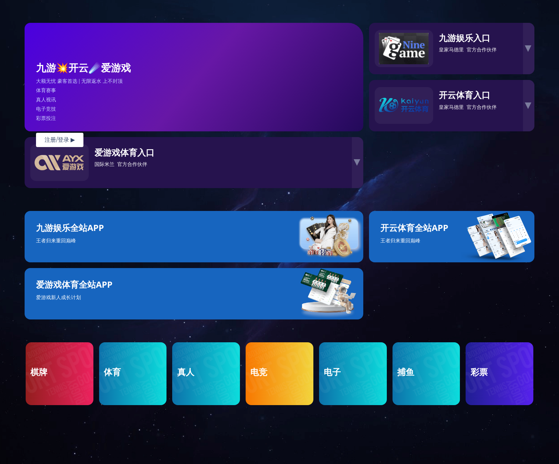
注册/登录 (60, 139)
